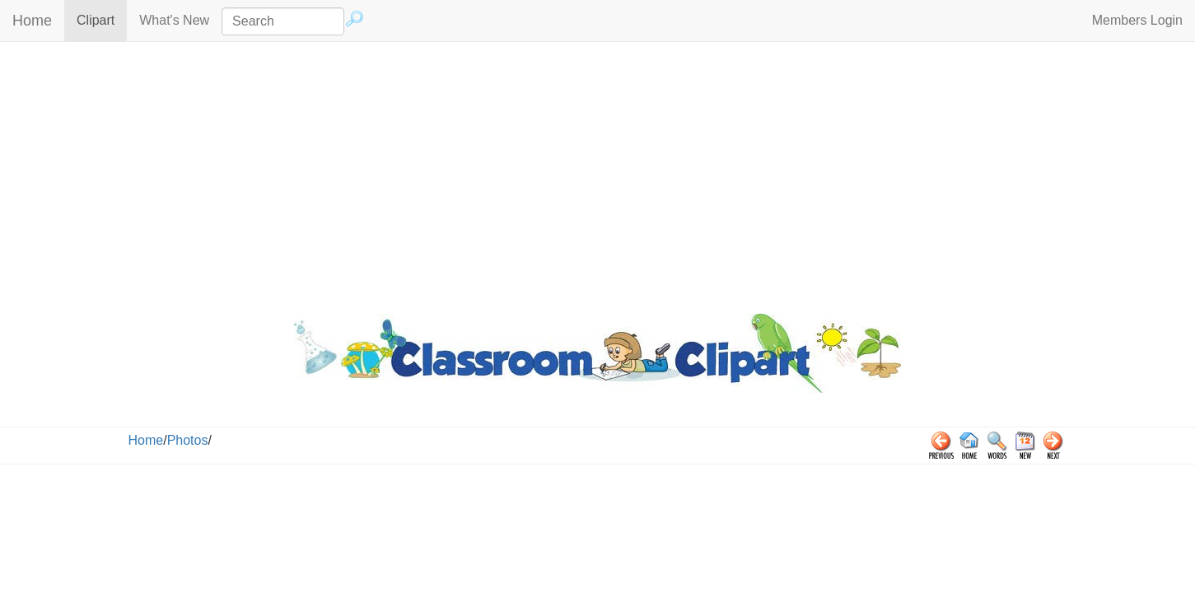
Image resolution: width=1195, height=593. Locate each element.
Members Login (1137, 20)
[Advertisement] (598, 173)
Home (32, 20)
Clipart (102, 19)
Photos (187, 440)
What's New (174, 20)
